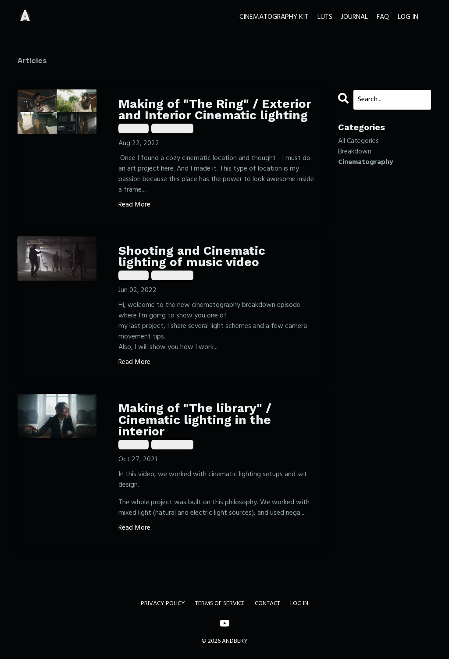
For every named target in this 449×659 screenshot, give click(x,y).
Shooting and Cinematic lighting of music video (191, 256)
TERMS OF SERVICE (220, 603)
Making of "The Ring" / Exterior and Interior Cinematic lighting (214, 109)
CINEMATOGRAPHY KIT (274, 17)
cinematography (172, 128)
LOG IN (408, 17)
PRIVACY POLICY (163, 603)
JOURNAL (354, 17)
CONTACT (267, 603)
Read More (134, 204)
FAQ (383, 17)
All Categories (358, 141)
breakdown (133, 128)
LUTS (324, 17)
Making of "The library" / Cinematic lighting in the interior (194, 420)
